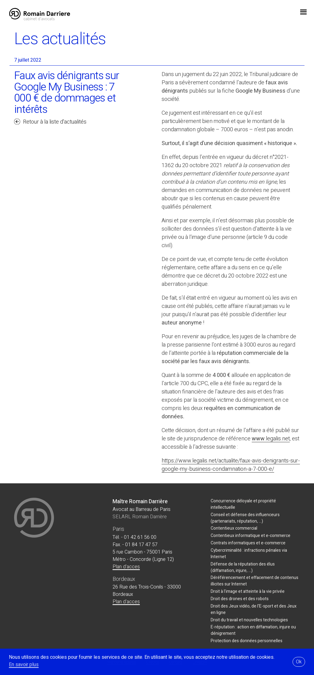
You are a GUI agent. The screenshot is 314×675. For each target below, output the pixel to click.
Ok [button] (299, 661)
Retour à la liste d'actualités (54, 122)
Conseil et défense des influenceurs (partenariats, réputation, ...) (245, 518)
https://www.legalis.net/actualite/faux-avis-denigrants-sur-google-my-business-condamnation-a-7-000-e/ (231, 465)
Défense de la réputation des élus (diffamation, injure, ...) (243, 567)
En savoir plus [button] (24, 664)
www (258, 439)
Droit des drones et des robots (240, 599)
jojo (303, 12)
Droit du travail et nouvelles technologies (249, 620)
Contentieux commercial (234, 528)
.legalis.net (277, 439)
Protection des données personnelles (246, 641)
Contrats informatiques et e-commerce (248, 543)
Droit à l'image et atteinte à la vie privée (248, 591)
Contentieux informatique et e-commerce (250, 535)
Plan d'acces (126, 566)
